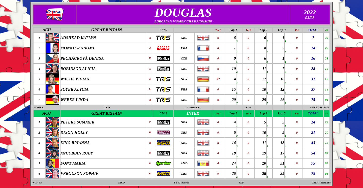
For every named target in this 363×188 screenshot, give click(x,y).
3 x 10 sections (192, 107)
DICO (106, 107)
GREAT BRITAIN (106, 30)
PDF (248, 107)
